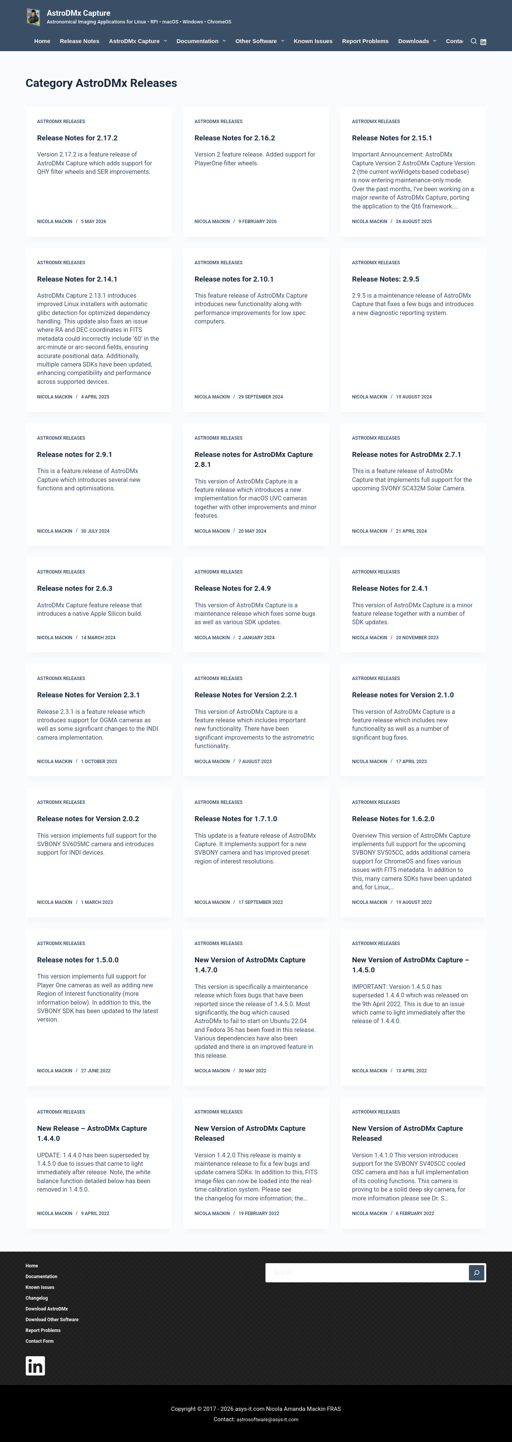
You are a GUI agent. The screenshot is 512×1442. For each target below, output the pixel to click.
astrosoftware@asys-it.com (267, 1417)
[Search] (474, 41)
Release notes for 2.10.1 (237, 278)
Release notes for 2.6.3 (77, 587)
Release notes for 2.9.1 (77, 453)
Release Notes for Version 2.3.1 (92, 693)
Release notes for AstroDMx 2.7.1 (410, 453)
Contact (456, 41)
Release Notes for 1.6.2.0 (396, 817)
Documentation (203, 40)
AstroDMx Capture (78, 13)
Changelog (37, 1296)
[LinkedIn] (483, 42)
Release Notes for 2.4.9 (235, 587)
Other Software (261, 40)
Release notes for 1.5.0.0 (80, 958)
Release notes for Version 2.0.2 (91, 817)
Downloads (418, 40)
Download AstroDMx (47, 1307)
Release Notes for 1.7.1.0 (239, 817)
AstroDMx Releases (61, 121)
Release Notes (80, 41)
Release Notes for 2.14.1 (80, 278)
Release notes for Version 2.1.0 (406, 693)
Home (42, 41)
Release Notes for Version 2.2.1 (249, 693)
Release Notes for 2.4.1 (392, 587)
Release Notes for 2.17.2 (80, 137)
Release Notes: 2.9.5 (388, 278)
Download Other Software (52, 1318)
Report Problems (365, 41)
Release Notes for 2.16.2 (237, 137)
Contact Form (40, 1339)
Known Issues (313, 41)
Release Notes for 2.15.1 (395, 137)
